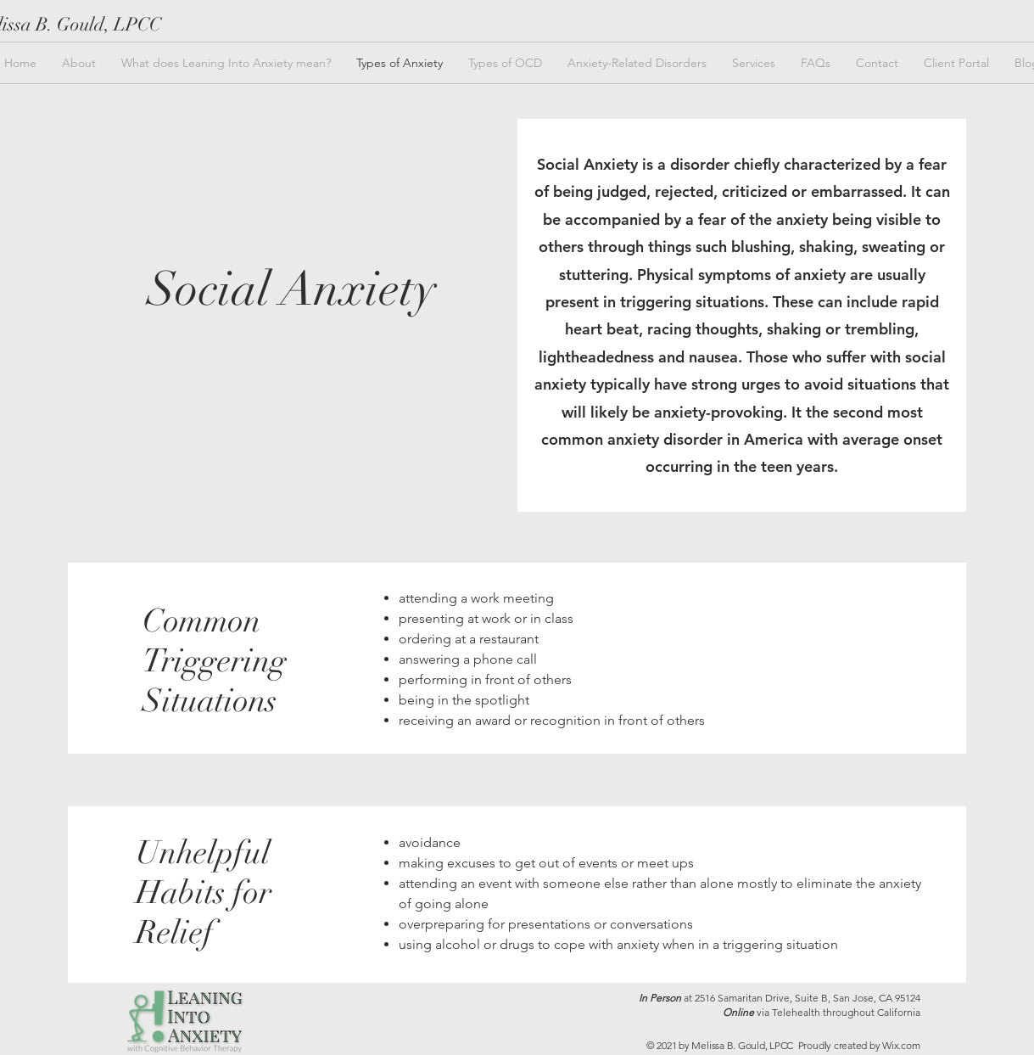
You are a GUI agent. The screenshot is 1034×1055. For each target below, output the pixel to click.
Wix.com (900, 1045)
